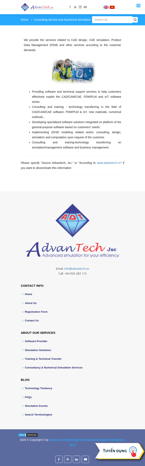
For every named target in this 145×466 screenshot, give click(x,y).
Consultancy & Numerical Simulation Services (54, 367)
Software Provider (36, 341)
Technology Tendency (38, 388)
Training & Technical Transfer (43, 358)
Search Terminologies (38, 414)
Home (24, 19)
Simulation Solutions (38, 350)
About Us (31, 303)
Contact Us (32, 320)
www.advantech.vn (109, 162)
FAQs (28, 397)
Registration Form (36, 311)
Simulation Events (36, 405)
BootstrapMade (80, 451)
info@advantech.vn (76, 269)
